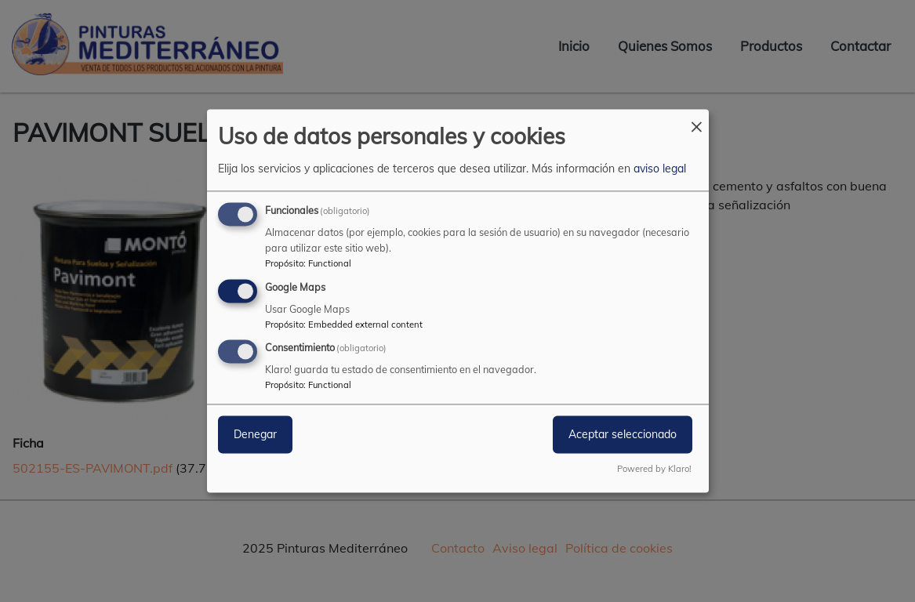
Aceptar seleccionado (622, 435)
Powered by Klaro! (654, 469)
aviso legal (660, 168)
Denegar (255, 435)
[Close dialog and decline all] (697, 119)
